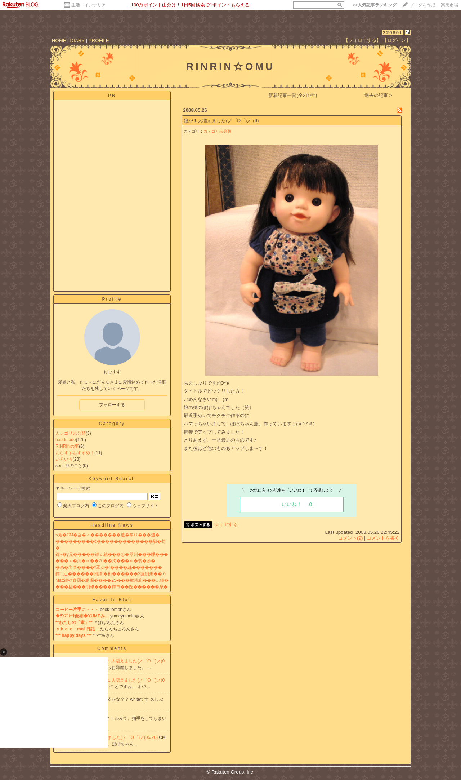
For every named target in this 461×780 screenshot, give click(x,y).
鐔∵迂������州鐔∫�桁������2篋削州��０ (110, 573)
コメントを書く (383, 538)
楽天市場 (449, 5)
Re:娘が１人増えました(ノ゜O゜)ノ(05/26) (117, 737)
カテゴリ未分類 (70, 433)
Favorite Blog (112, 599)
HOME (59, 40)
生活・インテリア (88, 5)
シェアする (226, 524)
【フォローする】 (362, 40)
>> (375, 5)
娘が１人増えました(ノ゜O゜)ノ (217, 120)
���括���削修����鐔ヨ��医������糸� (111, 586)
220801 (393, 32)
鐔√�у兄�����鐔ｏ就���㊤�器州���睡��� (111, 554)
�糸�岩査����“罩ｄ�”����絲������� (108, 567)
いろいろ (64, 459)
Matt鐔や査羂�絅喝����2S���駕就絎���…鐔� (112, 580)
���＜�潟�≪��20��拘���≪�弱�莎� (105, 560)
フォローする (112, 404)
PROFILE (99, 40)
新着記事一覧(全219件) (292, 95)
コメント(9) (350, 538)
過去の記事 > (378, 95)
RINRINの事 (67, 446)
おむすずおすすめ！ (74, 452)
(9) (256, 120)
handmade (65, 439)
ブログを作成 (422, 5)
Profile (112, 299)
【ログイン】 (396, 40)
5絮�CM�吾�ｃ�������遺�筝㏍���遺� (107, 534)
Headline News (112, 525)
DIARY (77, 40)
